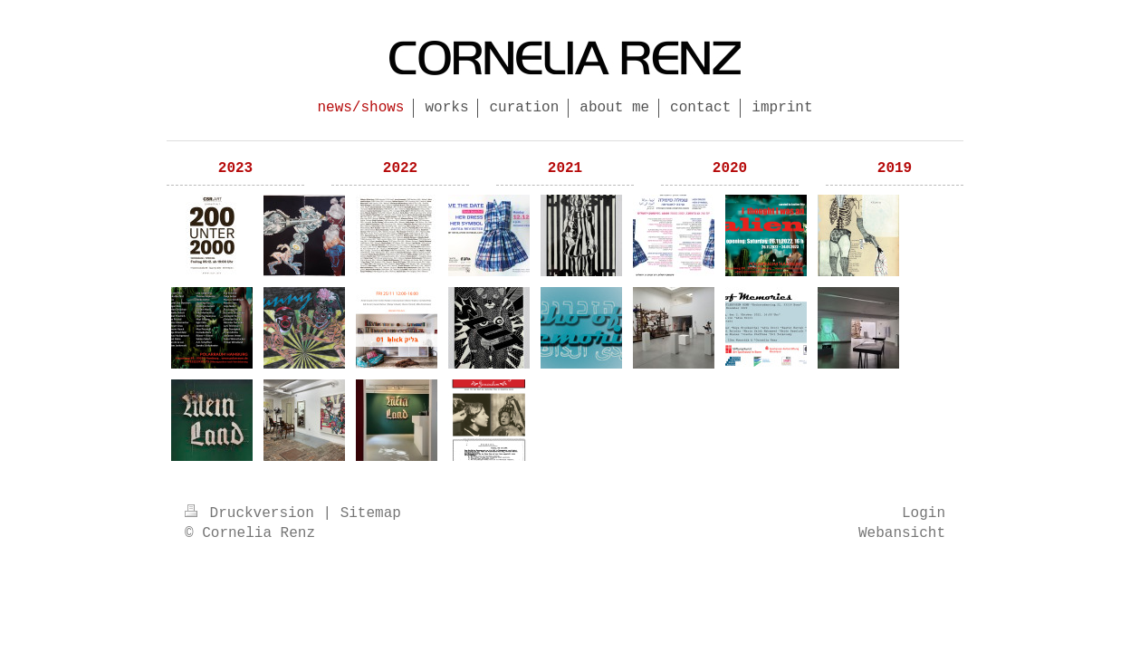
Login (923, 513)
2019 (894, 168)
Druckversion (253, 513)
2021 (565, 168)
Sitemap (370, 513)
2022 (400, 168)
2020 (730, 168)
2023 (235, 168)
